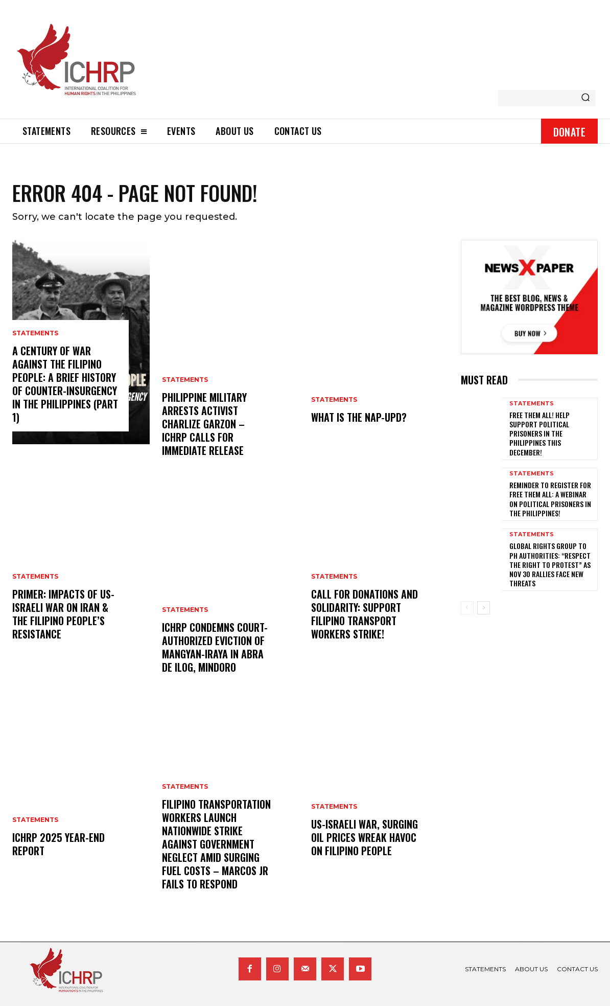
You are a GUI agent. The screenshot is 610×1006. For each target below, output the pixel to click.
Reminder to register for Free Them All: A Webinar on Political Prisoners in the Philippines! (550, 498)
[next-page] (483, 607)
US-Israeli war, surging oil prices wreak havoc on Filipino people (364, 837)
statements (35, 333)
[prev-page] (467, 607)
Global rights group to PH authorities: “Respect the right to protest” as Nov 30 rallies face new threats (550, 564)
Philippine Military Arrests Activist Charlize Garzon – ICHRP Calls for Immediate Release (204, 424)
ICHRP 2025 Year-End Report (58, 844)
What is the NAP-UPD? (359, 417)
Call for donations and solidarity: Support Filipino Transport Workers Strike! (364, 614)
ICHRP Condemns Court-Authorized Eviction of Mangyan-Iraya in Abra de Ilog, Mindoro (215, 647)
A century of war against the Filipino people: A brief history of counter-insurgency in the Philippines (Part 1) (65, 384)
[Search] (585, 98)
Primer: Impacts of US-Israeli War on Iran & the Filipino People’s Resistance (63, 614)
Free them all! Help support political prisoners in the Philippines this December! (539, 433)
